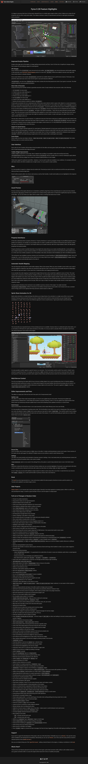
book (14, 480)
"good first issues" (34, 742)
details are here (27, 739)
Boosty (64, 735)
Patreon (52, 737)
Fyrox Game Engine (8, 1)
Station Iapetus (15, 489)
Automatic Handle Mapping (28, 72)
